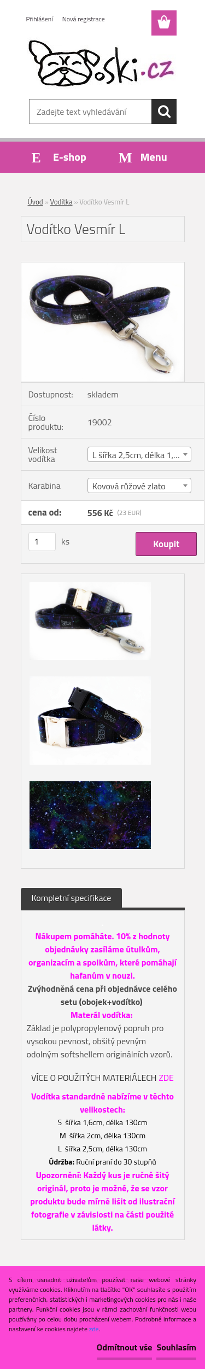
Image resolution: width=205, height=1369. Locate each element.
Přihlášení (39, 19)
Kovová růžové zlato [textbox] (129, 486)
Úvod (35, 201)
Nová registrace (83, 19)
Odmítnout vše (125, 1347)
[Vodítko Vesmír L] (102, 266)
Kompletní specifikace (72, 897)
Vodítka (61, 201)
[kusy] (42, 541)
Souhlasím (176, 1347)
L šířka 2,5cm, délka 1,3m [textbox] (139, 454)
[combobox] (139, 454)
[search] (164, 111)
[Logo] (102, 64)
